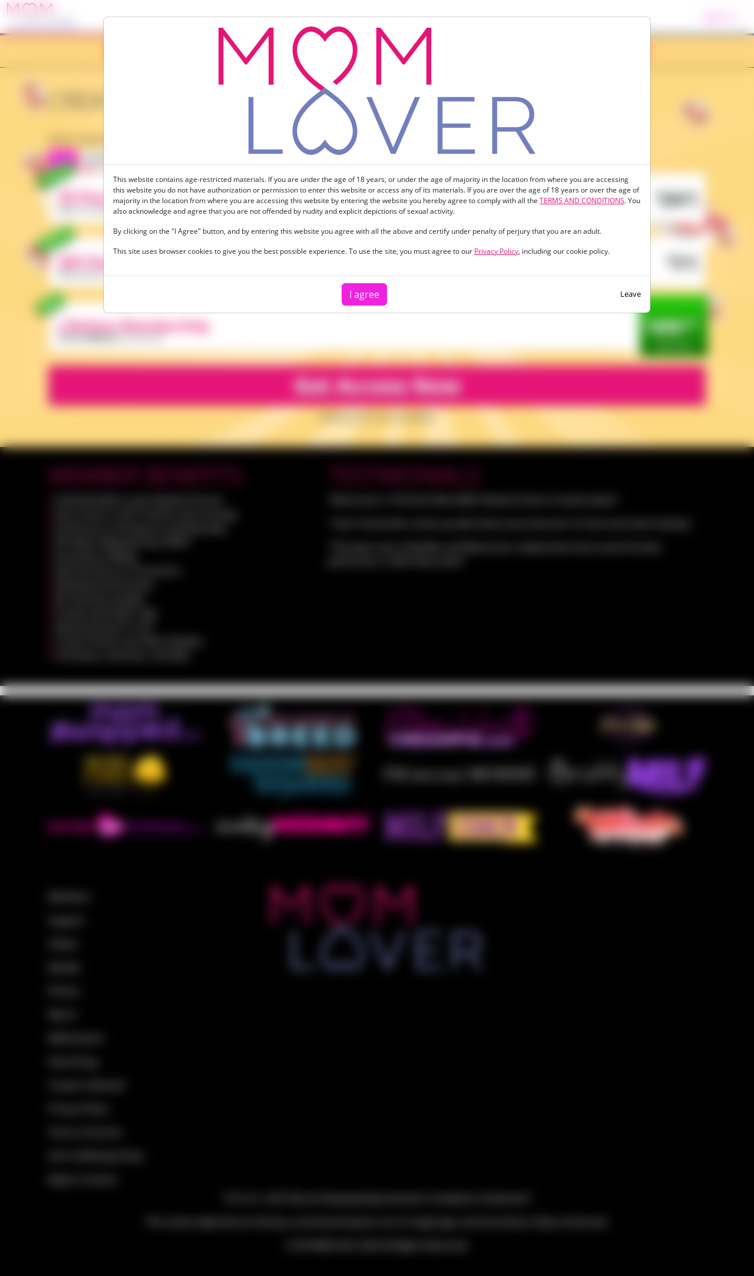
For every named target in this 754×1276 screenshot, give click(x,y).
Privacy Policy (496, 251)
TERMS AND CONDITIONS (582, 200)
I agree (364, 294)
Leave (630, 294)
